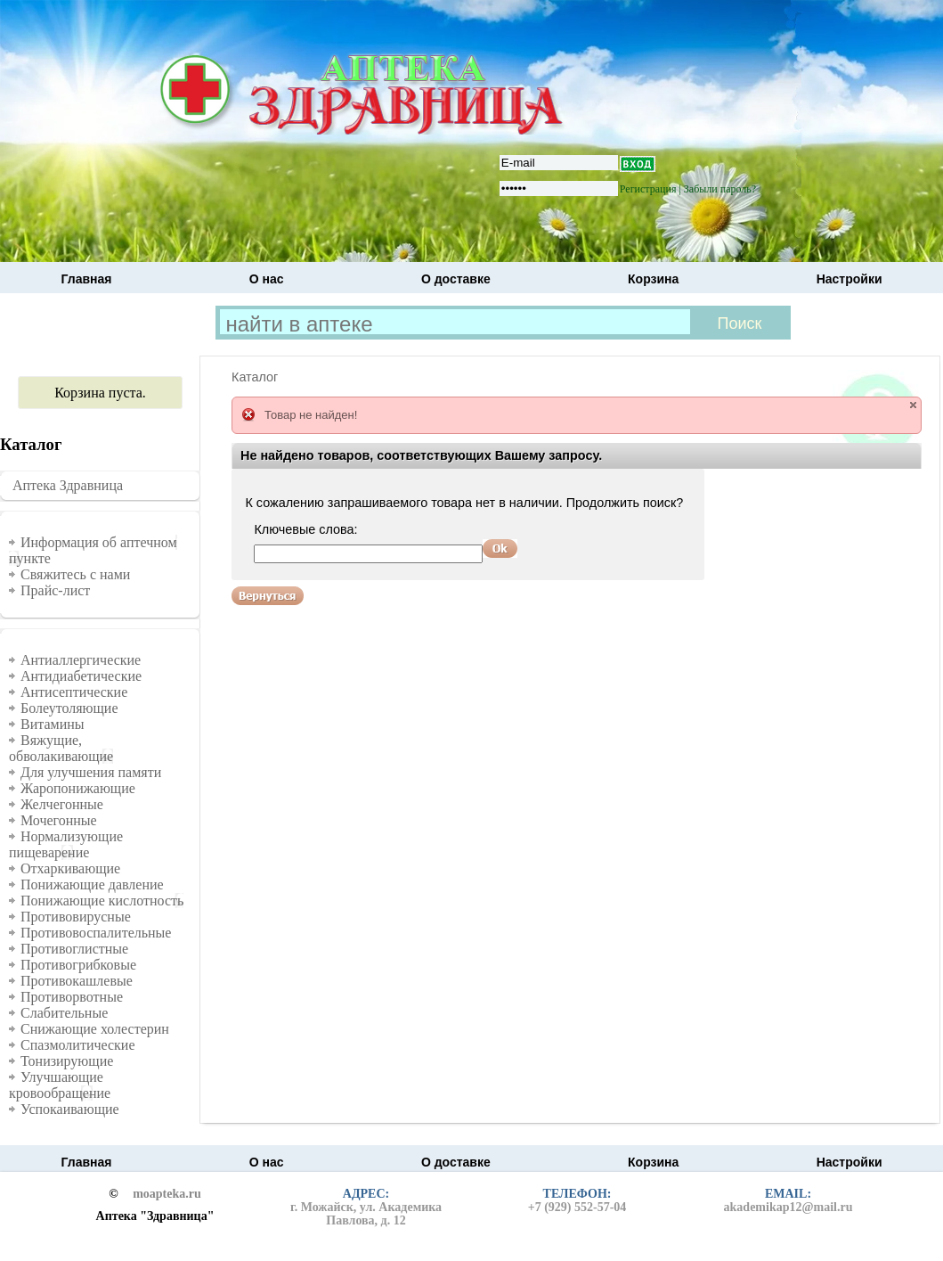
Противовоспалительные (95, 932)
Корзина (653, 279)
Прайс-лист (55, 590)
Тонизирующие (66, 1061)
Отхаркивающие (70, 868)
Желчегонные (61, 804)
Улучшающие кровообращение (59, 1085)
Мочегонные (58, 820)
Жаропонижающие (77, 788)
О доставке (456, 279)
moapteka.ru (167, 1194)
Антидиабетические (81, 676)
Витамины (52, 724)
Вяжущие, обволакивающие (61, 748)
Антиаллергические (80, 659)
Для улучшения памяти (90, 772)
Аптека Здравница (67, 485)
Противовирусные (75, 916)
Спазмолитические (77, 1044)
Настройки (849, 279)
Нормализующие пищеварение (66, 844)
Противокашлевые (76, 980)
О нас (266, 279)
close (913, 405)
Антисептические (73, 692)
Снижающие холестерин (94, 1028)
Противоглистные (74, 948)
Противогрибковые (78, 964)
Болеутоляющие (69, 708)
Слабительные (64, 1012)
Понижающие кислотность (101, 900)
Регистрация (648, 189)
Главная (86, 279)
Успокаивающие (69, 1109)
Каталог (255, 377)
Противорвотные (71, 996)
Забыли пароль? (720, 189)
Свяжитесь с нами (75, 574)
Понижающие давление (92, 884)
